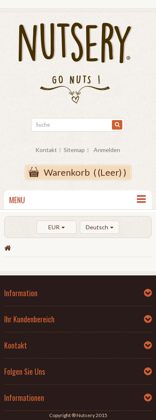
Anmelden (107, 149)
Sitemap (74, 149)
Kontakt (46, 149)
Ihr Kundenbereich (29, 319)
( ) (85, 172)
